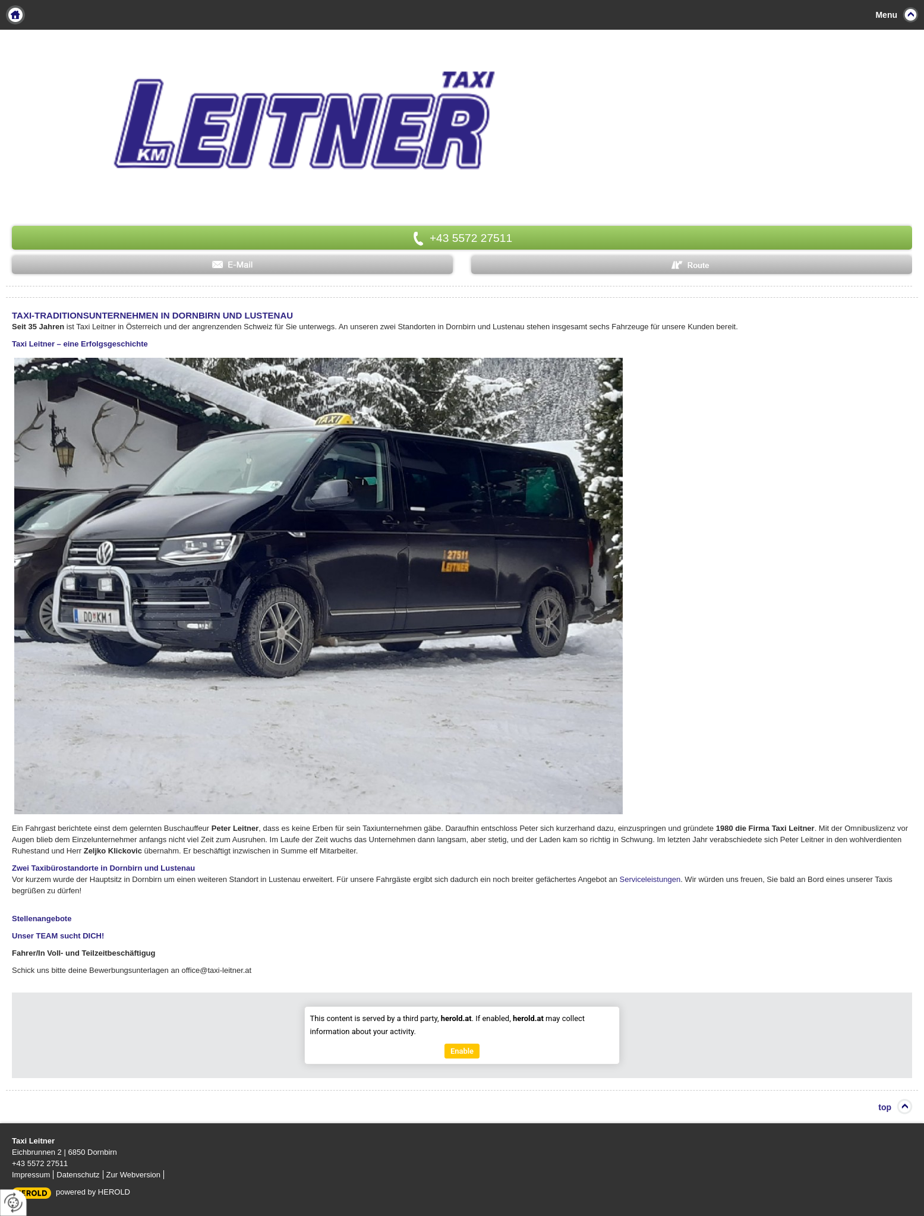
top (884, 1107)
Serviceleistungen (650, 879)
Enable (462, 1051)
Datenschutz (77, 1174)
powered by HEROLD (93, 1191)
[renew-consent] (13, 1202)
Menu (886, 15)
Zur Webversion (133, 1174)
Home (15, 14)
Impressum (31, 1174)
